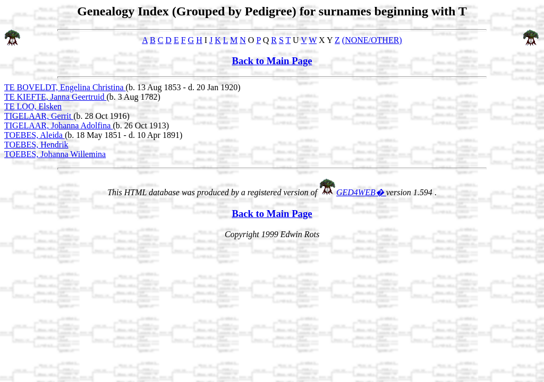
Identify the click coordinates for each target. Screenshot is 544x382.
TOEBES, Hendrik (36, 144)
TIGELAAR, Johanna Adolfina (58, 125)
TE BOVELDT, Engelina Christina (65, 87)
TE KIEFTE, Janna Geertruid (55, 96)
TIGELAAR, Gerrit (38, 115)
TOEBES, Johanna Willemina (55, 154)
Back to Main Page (272, 60)
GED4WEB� (361, 192)
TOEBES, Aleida (34, 135)
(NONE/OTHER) (372, 40)
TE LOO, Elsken (33, 106)
